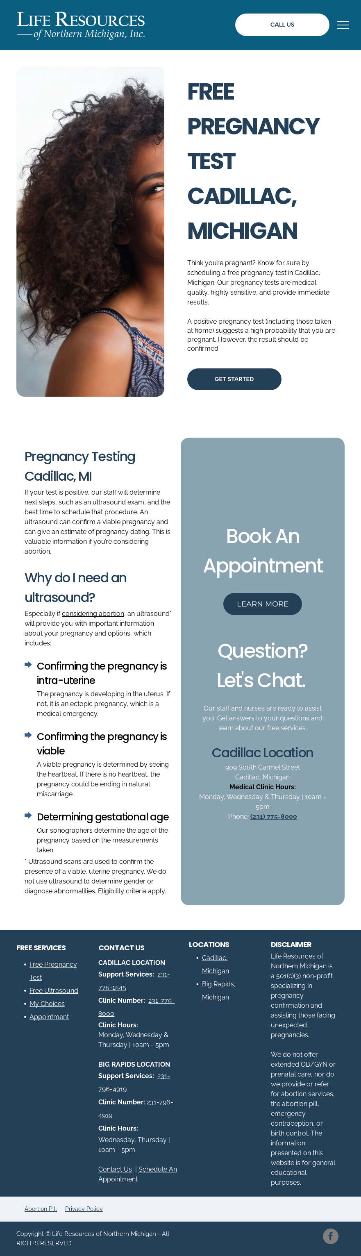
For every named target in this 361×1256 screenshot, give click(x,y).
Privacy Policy (84, 1209)
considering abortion (93, 614)
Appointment (49, 1017)
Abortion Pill (41, 1209)
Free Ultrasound (54, 991)
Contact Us (115, 1169)
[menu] (343, 25)
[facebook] (330, 1237)
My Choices (47, 1004)
